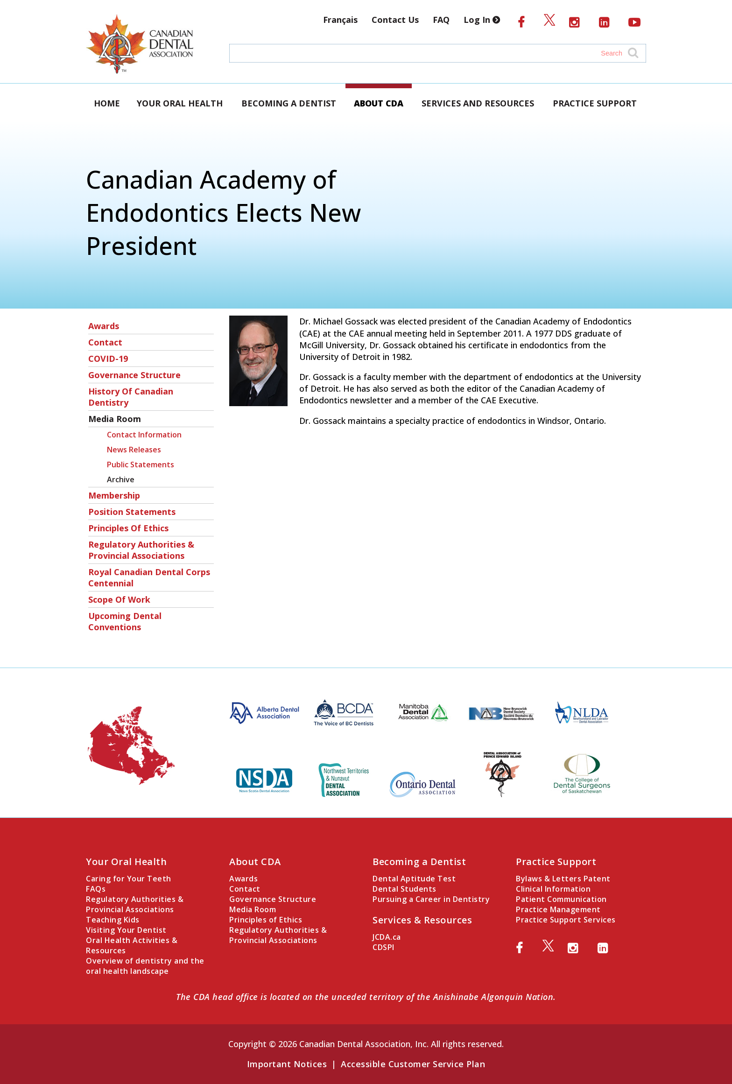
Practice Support (595, 103)
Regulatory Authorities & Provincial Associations (141, 550)
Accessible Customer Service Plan (413, 1064)
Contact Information (144, 434)
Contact (105, 342)
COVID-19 (108, 358)
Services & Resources (422, 920)
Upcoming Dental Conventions (125, 621)
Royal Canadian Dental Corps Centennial (149, 577)
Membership (114, 495)
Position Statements (132, 511)
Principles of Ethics (128, 528)
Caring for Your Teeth (128, 878)
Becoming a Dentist (288, 103)
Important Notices (287, 1064)
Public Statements (140, 464)
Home (107, 103)
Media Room (114, 418)
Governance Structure (134, 374)
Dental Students (404, 889)
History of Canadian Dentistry (130, 397)
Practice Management (558, 909)
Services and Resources (478, 103)
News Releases (134, 449)
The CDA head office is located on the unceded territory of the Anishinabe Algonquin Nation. (366, 996)
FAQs (96, 889)
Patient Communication (561, 899)
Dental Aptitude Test (414, 878)
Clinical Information (553, 889)
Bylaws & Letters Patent (563, 878)
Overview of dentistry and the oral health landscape (145, 966)
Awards (103, 325)
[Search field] (428, 53)
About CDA (378, 103)
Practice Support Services (566, 920)
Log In (484, 19)
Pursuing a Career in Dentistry (431, 899)
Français (340, 19)
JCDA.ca (387, 937)
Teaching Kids (113, 920)
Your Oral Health (180, 103)
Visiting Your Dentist (126, 930)
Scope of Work (119, 599)
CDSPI (383, 947)
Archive (120, 479)
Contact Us (395, 19)
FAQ (441, 19)
